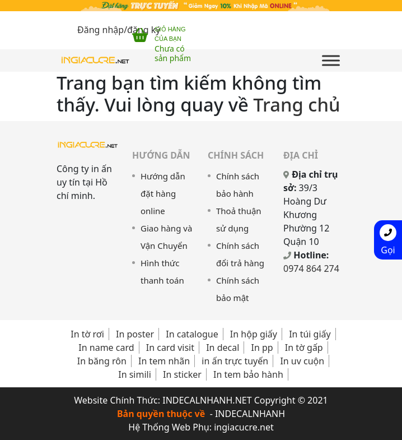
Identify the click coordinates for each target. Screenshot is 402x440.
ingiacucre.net (244, 427)
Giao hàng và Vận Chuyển (166, 237)
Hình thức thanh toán (162, 271)
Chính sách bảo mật (237, 289)
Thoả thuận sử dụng (238, 219)
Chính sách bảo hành (237, 184)
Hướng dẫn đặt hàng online (163, 193)
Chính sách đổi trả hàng (240, 254)
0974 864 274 (311, 268)
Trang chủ (296, 104)
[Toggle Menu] (331, 60)
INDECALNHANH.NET (206, 400)
